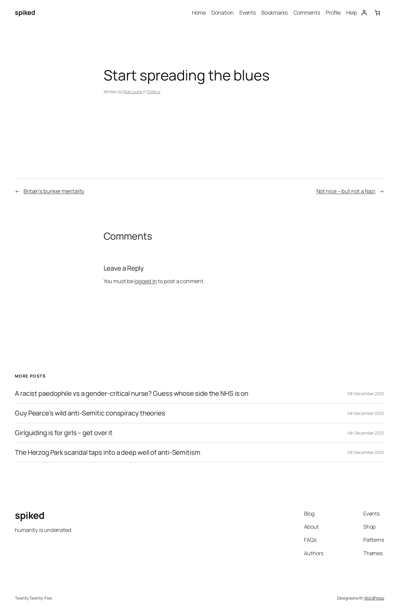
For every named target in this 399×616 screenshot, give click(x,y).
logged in (145, 281)
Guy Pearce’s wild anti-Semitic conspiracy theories (90, 413)
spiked (25, 12)
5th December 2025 (365, 393)
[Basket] (377, 12)
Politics (153, 91)
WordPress (374, 598)
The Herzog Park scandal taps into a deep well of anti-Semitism (107, 452)
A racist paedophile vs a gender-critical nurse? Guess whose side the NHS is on (131, 393)
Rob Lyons (132, 91)
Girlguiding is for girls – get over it (64, 433)
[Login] (364, 12)
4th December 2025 (365, 413)
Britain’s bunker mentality (54, 191)
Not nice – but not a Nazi (346, 191)
